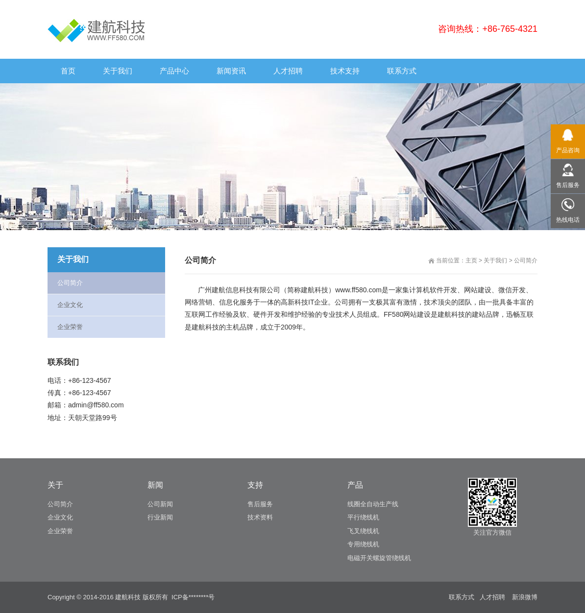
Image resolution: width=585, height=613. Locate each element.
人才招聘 (492, 597)
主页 (471, 260)
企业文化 (70, 304)
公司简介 (525, 260)
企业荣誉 (70, 326)
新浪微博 (524, 597)
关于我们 (495, 260)
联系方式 (461, 597)
